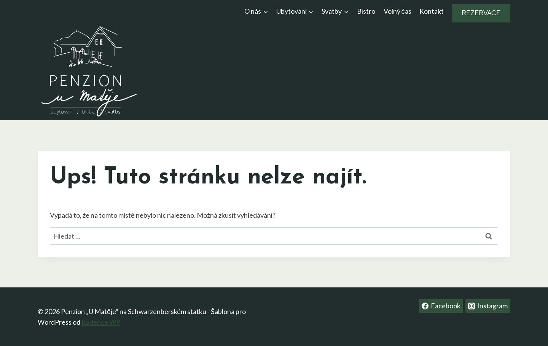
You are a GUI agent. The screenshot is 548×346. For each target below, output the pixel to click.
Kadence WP (100, 322)
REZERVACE (481, 12)
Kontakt (431, 11)
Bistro (366, 11)
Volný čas (397, 11)
